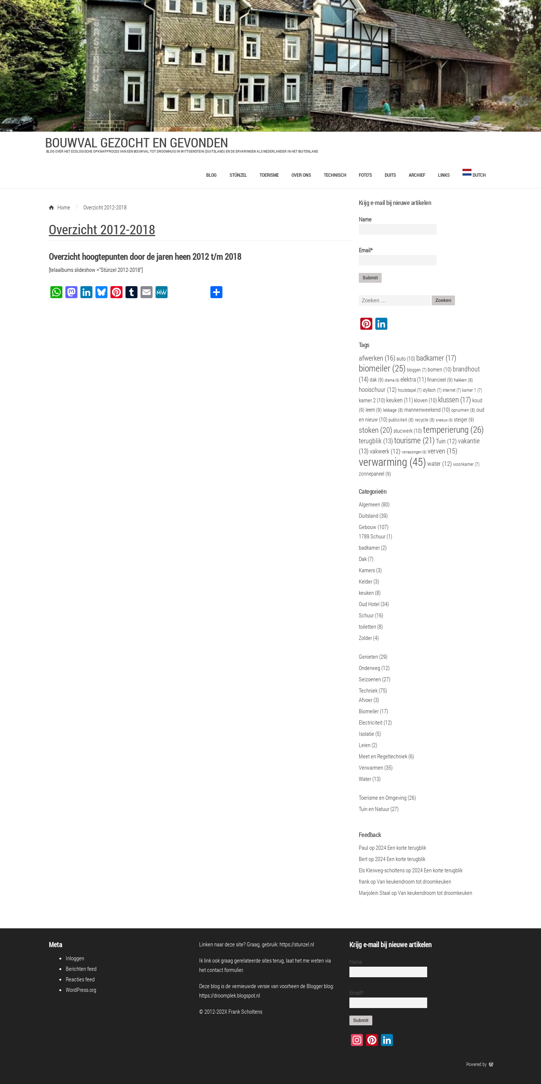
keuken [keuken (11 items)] (399, 400)
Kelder (365, 581)
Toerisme (269, 174)
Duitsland (368, 515)
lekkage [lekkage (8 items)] (393, 409)
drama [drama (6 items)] (392, 380)
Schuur (366, 615)
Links (444, 174)
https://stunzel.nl (297, 944)
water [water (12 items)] (439, 463)
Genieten (368, 656)
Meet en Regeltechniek (383, 756)
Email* (395, 255)
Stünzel (238, 174)
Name (395, 225)
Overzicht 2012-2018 (102, 229)
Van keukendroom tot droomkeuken (414, 881)
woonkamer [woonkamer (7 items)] (466, 464)
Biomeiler (369, 711)
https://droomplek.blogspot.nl (229, 995)
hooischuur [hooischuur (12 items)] (378, 389)
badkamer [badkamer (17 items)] (436, 357)
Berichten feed (81, 968)
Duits (390, 174)
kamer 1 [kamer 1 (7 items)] (472, 390)
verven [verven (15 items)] (442, 450)
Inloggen (75, 958)
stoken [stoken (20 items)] (375, 429)
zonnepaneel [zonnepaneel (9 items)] (375, 473)
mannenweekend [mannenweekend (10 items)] (427, 409)
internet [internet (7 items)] (452, 390)
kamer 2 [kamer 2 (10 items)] (372, 400)
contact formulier (225, 969)
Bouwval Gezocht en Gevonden (136, 142)
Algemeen (369, 504)
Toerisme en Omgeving (383, 797)
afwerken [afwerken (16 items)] (377, 357)
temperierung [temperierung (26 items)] (453, 429)
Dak (363, 558)
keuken (366, 592)
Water (365, 778)
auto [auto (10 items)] (405, 358)
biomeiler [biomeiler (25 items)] (382, 368)
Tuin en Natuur (374, 809)
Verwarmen (371, 767)
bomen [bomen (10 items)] (440, 369)
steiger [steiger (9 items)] (464, 419)
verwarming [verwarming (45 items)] (392, 461)
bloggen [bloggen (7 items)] (416, 370)
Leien (364, 745)
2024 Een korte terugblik (401, 847)
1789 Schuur (372, 536)
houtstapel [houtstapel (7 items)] (410, 390)
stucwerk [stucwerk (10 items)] (407, 430)
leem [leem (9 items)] (374, 409)
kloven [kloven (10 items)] (425, 400)
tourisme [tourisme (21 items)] (414, 440)
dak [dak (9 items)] (377, 379)
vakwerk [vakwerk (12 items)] (385, 451)
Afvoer (365, 699)
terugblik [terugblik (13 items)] (376, 441)
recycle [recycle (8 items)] (425, 419)
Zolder (365, 637)
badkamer (369, 547)
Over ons (301, 174)
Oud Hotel (369, 604)
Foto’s (365, 174)
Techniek (368, 690)
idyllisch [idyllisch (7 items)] (432, 390)
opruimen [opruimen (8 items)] (463, 409)
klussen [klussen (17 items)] (454, 399)
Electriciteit (370, 722)
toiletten (367, 626)
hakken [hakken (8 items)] (463, 379)
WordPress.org (81, 989)
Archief (417, 174)
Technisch (335, 174)
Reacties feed (80, 979)
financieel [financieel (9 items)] (440, 379)
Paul (363, 847)
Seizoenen (370, 679)
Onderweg (369, 668)
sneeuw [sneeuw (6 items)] (444, 420)
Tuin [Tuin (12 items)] (446, 441)
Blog (211, 174)
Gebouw (367, 527)
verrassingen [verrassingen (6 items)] (414, 452)
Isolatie (366, 733)
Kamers (367, 570)
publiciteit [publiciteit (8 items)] (401, 419)
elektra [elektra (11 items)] (413, 379)
